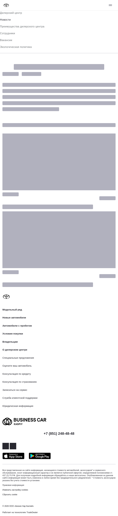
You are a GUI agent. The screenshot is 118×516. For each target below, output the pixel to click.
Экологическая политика (16, 47)
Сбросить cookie (9, 494)
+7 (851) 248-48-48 (59, 433)
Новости (5, 19)
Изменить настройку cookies (15, 490)
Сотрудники (7, 33)
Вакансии (6, 40)
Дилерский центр (11, 13)
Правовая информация (13, 485)
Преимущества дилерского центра (22, 26)
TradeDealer (32, 512)
